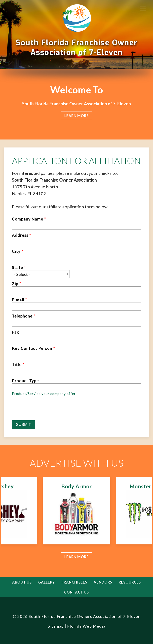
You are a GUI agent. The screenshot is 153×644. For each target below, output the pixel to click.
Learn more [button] (76, 115)
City (17, 251)
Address (21, 235)
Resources (130, 582)
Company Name (29, 219)
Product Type (25, 380)
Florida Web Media (86, 626)
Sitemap (56, 626)
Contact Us (76, 592)
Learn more (76, 557)
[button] (143, 8)
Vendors (103, 582)
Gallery (46, 582)
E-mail (19, 299)
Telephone (23, 316)
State (19, 267)
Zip (16, 283)
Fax (15, 332)
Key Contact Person (33, 348)
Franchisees (74, 582)
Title (18, 364)
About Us (22, 582)
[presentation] (42, 412)
